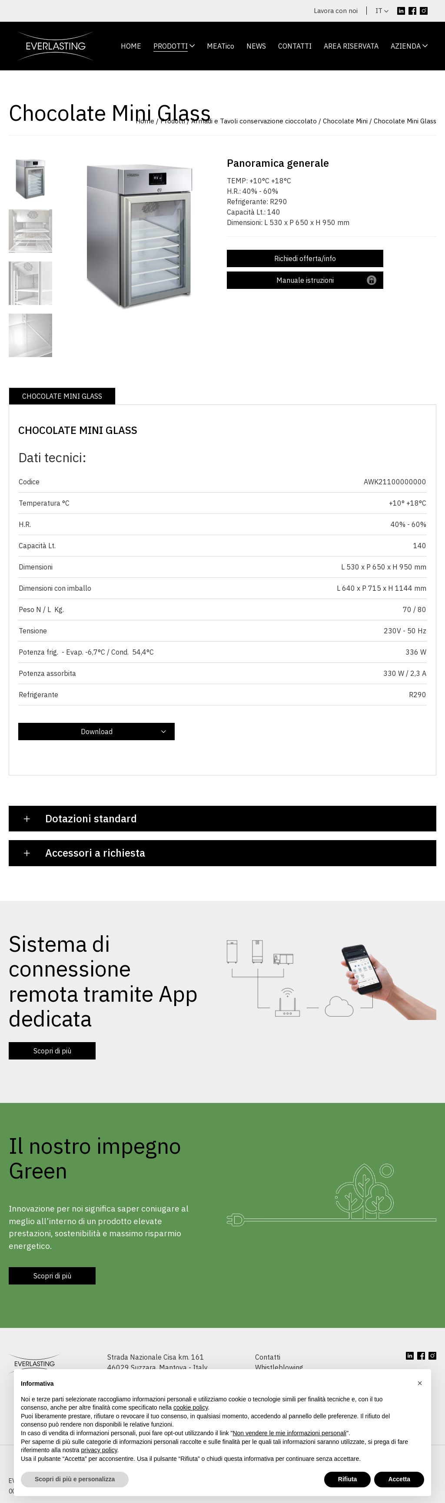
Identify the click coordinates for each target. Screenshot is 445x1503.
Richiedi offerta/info (305, 258)
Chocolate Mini (345, 121)
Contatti (267, 1357)
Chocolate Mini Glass (405, 121)
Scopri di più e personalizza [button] (75, 1479)
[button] (420, 1383)
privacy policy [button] (99, 1450)
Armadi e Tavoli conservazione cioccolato (254, 121)
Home (145, 121)
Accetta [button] (399, 1479)
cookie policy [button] (190, 1407)
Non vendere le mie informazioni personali (289, 1433)
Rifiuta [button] (347, 1479)
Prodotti (172, 121)
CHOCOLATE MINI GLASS (62, 396)
